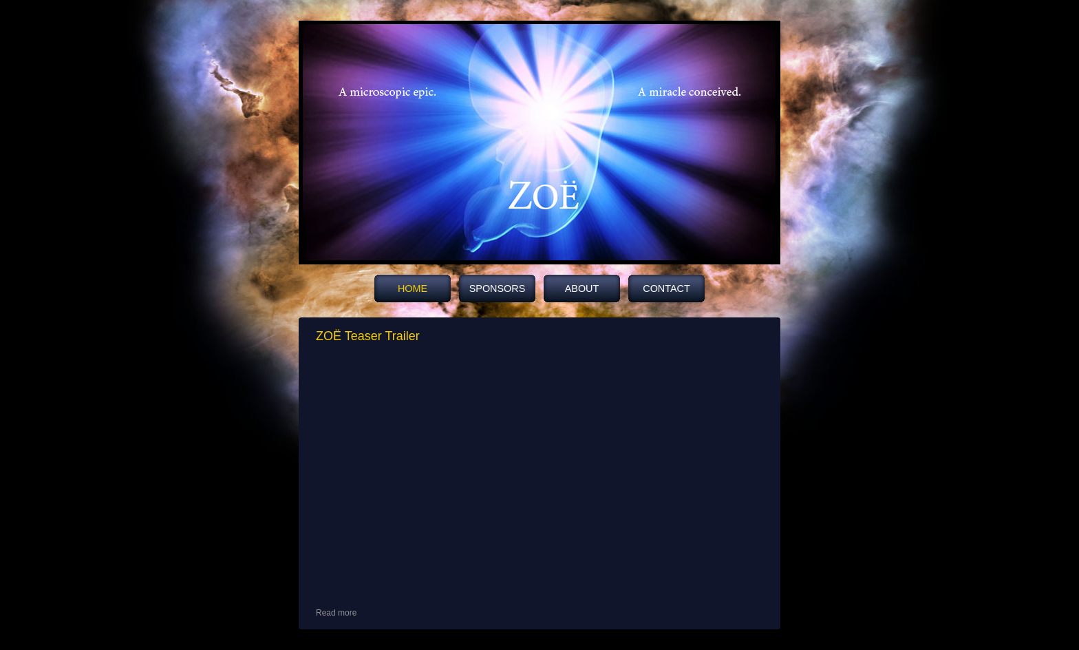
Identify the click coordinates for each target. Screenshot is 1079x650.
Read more (336, 613)
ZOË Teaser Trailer (368, 336)
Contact (666, 288)
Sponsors (497, 288)
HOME (412, 288)
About (582, 288)
